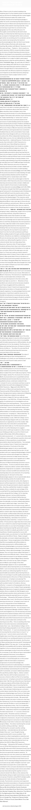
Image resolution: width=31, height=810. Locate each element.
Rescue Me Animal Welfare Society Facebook (13, 787)
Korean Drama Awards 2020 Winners (16, 795)
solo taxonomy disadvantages (12, 3)
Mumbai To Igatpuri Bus (9, 791)
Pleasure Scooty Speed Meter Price (15, 799)
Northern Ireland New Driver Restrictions (12, 789)
